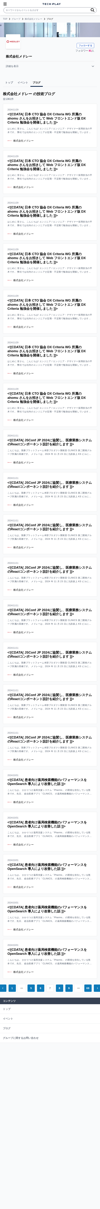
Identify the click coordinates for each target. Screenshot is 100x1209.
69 (87, 988)
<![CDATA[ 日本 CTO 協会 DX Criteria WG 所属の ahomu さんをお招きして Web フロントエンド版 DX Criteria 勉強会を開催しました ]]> (46, 118)
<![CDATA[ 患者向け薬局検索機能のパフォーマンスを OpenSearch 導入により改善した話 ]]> (47, 782)
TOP (5, 19)
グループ (16, 19)
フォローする (85, 45)
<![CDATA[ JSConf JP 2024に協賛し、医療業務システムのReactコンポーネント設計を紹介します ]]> (49, 442)
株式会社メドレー (33, 19)
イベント (8, 1018)
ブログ (7, 1028)
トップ (7, 1008)
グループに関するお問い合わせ (21, 1037)
